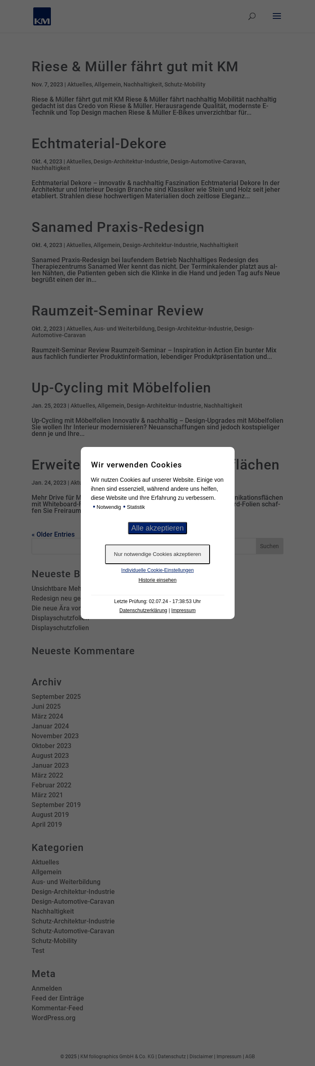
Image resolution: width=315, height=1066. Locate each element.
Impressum (183, 610)
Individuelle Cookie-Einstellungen (157, 570)
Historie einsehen (158, 580)
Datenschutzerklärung (143, 610)
